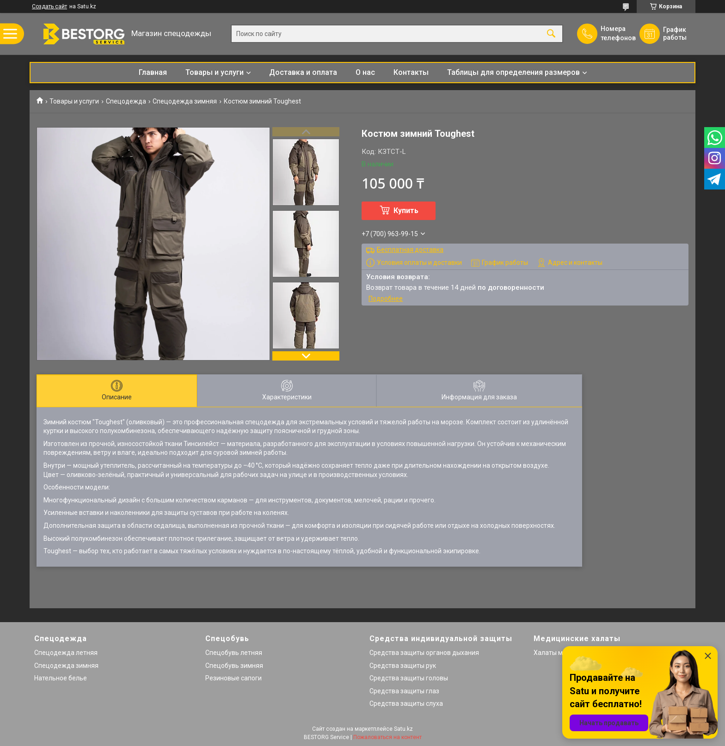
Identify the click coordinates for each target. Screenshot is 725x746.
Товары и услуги (214, 72)
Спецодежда (126, 101)
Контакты (411, 72)
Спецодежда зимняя (185, 101)
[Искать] (551, 34)
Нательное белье (60, 678)
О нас (365, 72)
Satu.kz (403, 729)
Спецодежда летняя (66, 652)
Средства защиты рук (402, 665)
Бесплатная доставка (410, 249)
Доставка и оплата (303, 72)
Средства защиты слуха (406, 703)
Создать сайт (49, 6)
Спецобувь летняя (233, 652)
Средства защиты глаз (404, 691)
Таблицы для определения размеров (513, 72)
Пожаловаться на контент (387, 737)
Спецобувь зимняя (234, 665)
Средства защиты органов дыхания (424, 652)
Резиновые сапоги (233, 678)
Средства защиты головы (408, 678)
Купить (405, 210)
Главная (153, 72)
